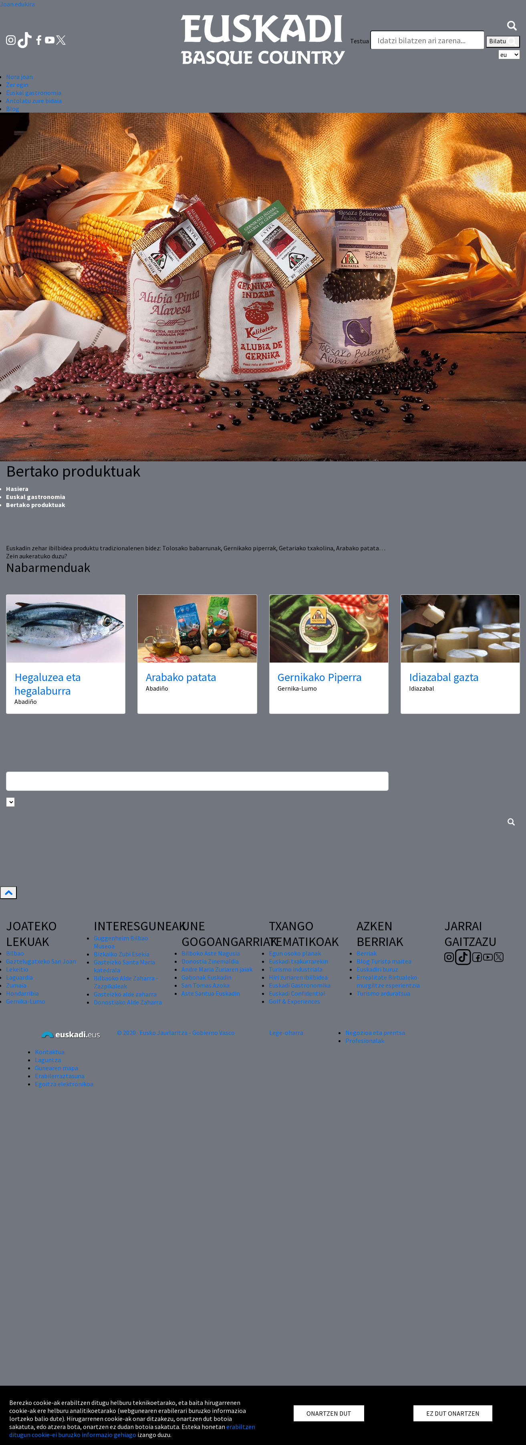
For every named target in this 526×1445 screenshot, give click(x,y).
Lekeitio (17, 969)
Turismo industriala (295, 969)
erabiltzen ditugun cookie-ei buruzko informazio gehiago (132, 1431)
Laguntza (48, 1060)
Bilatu (503, 41)
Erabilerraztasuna (60, 1076)
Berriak (367, 953)
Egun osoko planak (295, 953)
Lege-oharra (286, 1033)
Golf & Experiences (294, 1001)
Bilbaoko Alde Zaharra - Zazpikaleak (126, 982)
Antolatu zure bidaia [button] (34, 101)
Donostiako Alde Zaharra (128, 1002)
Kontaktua (49, 1052)
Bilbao (15, 953)
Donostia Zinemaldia (210, 961)
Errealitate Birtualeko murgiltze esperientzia (388, 981)
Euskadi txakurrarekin (298, 961)
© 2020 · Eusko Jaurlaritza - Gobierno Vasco (176, 1033)
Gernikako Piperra (320, 677)
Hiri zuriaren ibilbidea (298, 977)
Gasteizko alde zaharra (125, 994)
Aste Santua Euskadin (210, 993)
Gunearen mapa (56, 1068)
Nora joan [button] (19, 77)
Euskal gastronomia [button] (33, 93)
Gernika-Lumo (25, 1001)
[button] (512, 25)
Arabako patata (181, 677)
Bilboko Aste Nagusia (210, 953)
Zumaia (16, 985)
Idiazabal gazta (444, 677)
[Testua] (427, 40)
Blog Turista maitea (384, 961)
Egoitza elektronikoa (64, 1084)
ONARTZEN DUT (328, 1413)
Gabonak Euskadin (206, 977)
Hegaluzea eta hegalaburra (47, 684)
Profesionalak (364, 1041)
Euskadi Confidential (297, 993)
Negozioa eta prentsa (375, 1033)
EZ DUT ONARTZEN (453, 1413)
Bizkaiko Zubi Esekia (121, 954)
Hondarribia (22, 993)
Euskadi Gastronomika (300, 985)
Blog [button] (12, 109)
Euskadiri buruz (377, 969)
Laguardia (19, 977)
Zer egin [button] (17, 85)
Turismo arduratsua (383, 993)
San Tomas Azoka (205, 985)
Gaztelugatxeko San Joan (41, 961)
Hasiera (17, 489)
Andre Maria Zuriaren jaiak (216, 969)
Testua (359, 41)
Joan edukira (17, 4)
